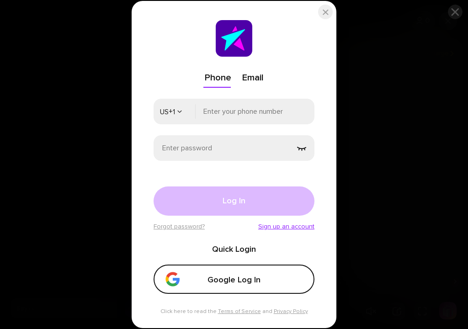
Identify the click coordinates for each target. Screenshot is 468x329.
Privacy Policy (291, 311)
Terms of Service (239, 311)
